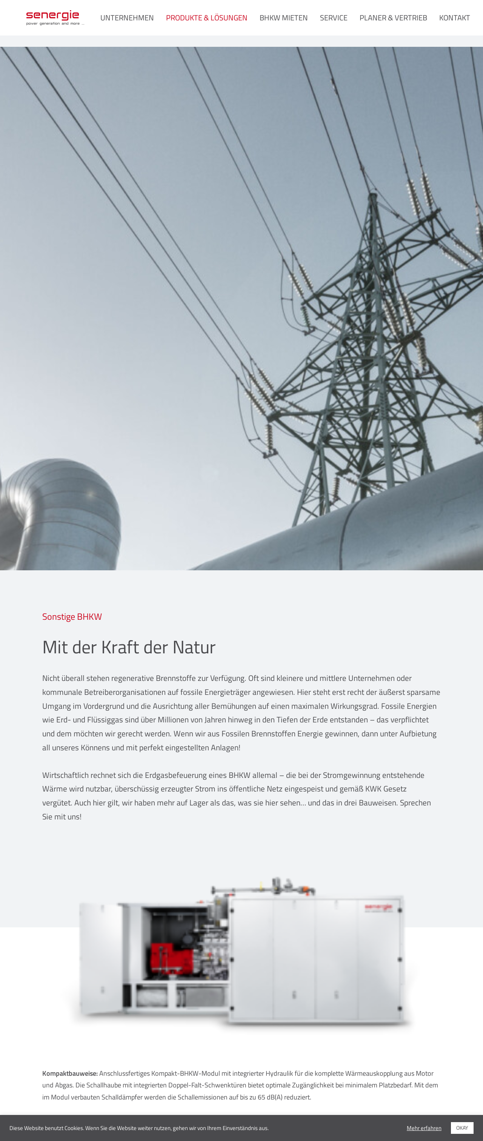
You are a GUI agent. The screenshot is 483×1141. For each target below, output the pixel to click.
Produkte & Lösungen (220, 23)
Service (347, 23)
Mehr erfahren (424, 1128)
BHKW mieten (297, 23)
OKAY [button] (462, 1128)
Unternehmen (141, 23)
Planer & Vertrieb (407, 23)
